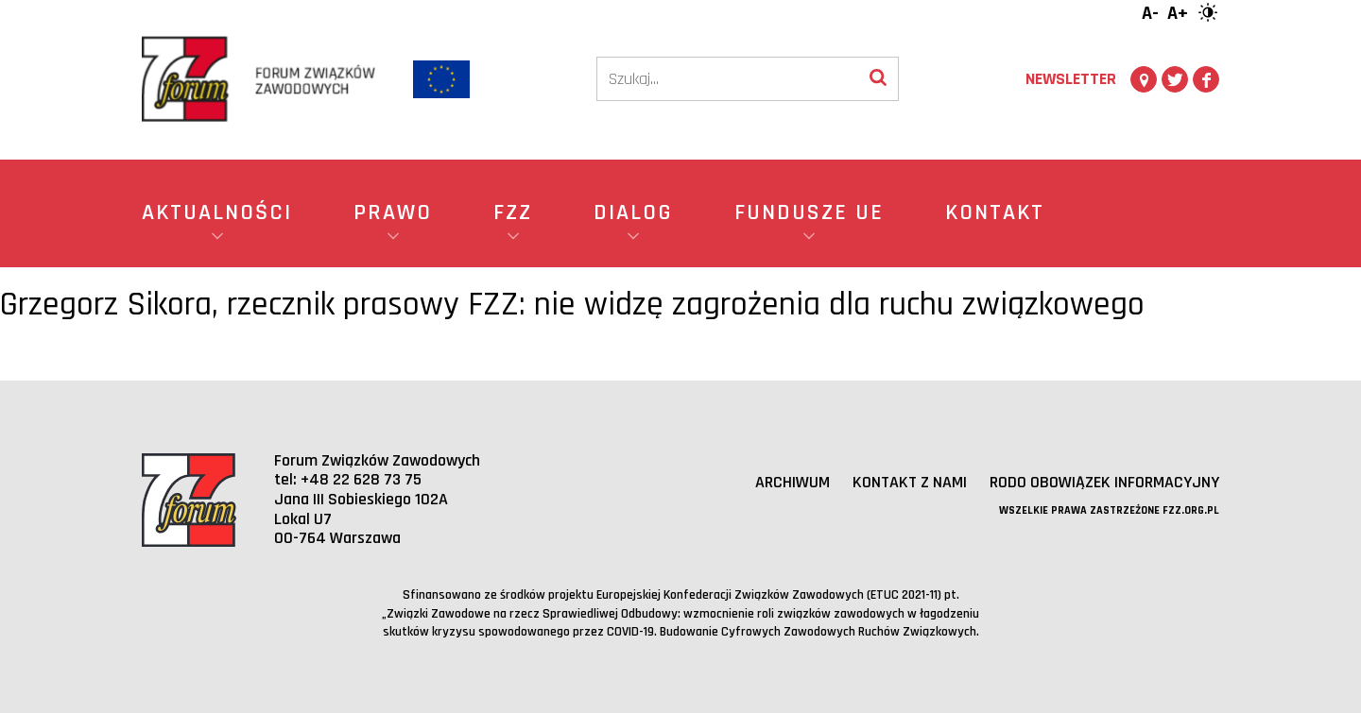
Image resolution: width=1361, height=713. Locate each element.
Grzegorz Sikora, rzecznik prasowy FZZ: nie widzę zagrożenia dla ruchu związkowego (572, 304)
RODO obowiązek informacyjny (1104, 482)
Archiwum (792, 482)
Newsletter (1070, 79)
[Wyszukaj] (878, 79)
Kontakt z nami (910, 482)
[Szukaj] (727, 79)
